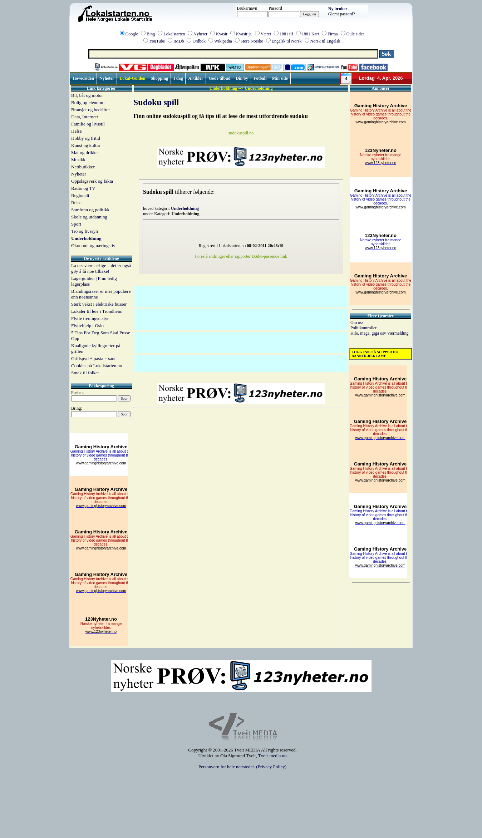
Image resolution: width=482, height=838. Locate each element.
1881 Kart (310, 33)
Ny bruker (338, 8)
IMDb (178, 41)
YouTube (157, 41)
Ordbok (199, 41)
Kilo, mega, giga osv (368, 333)
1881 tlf (286, 33)
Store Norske (252, 41)
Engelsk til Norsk (287, 41)
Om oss (356, 322)
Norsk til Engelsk (325, 41)
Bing (151, 33)
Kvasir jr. (244, 33)
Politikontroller (363, 327)
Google (132, 33)
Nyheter (200, 33)
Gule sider (355, 33)
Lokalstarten (174, 33)
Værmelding (397, 333)
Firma (333, 33)
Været (266, 33)
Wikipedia (223, 41)
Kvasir (221, 33)
